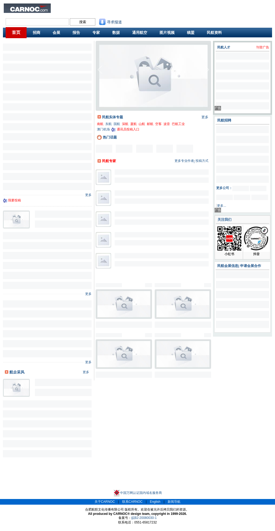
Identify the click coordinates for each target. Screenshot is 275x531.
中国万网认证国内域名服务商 (137, 493)
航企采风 (16, 372)
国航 (117, 124)
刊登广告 (262, 47)
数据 (116, 32)
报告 (76, 32)
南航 (100, 124)
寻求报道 (110, 22)
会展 (56, 32)
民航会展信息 (227, 266)
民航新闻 (74, 7)
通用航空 (139, 32)
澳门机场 (103, 129)
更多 (88, 195)
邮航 (150, 124)
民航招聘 (95, 7)
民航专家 (109, 161)
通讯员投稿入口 (128, 129)
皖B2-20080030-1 (144, 518)
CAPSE (94, 11)
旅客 (59, 11)
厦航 (133, 124)
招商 (36, 32)
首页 (16, 32)
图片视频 (167, 32)
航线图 (114, 11)
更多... (221, 206)
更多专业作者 (184, 161)
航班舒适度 (76, 11)
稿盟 (190, 32)
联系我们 (156, 7)
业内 (59, 7)
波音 (167, 124)
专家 (96, 32)
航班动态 (135, 11)
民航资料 (135, 7)
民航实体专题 (112, 117)
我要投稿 (14, 200)
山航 (142, 124)
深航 (125, 124)
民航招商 (115, 7)
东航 (108, 124)
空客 (158, 124)
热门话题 (107, 137)
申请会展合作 (250, 266)
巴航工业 (178, 124)
